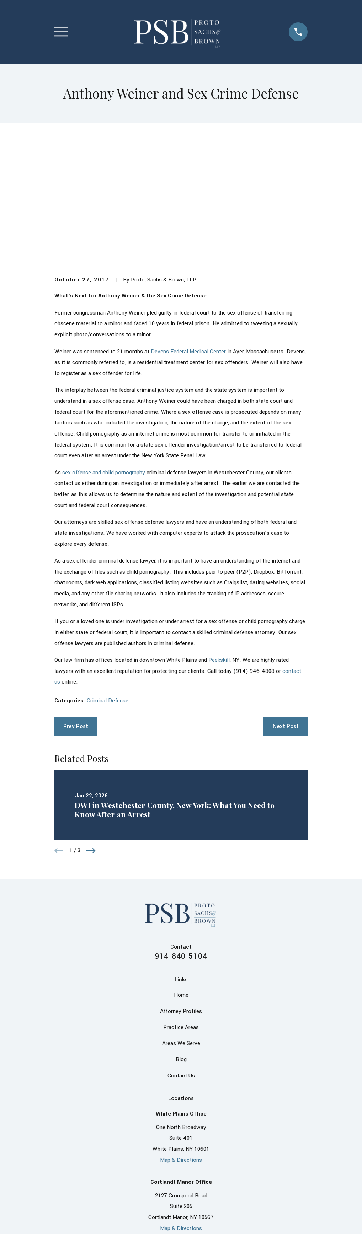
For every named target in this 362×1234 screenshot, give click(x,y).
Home (181, 885)
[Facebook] (160, 1155)
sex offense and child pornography (103, 362)
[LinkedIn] (174, 1155)
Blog (181, 949)
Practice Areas (181, 917)
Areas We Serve (181, 933)
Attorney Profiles (181, 901)
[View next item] (91, 740)
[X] (188, 1155)
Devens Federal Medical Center (188, 241)
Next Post (286, 616)
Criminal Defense (107, 590)
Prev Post (75, 616)
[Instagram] (202, 1155)
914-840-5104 (181, 846)
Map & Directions (181, 1050)
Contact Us (181, 965)
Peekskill (219, 550)
